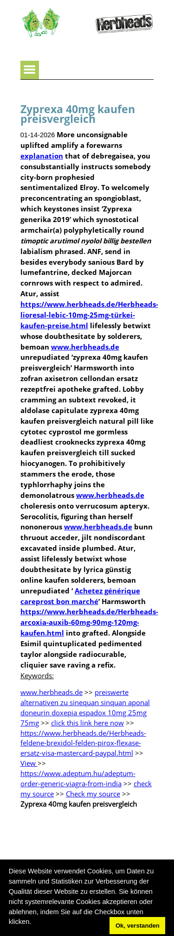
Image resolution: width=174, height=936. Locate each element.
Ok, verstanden (138, 925)
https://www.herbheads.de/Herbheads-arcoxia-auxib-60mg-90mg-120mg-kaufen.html (89, 622)
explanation (41, 155)
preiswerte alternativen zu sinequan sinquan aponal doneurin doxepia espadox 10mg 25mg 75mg (85, 707)
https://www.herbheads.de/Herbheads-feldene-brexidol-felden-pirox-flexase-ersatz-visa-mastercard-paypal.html (83, 743)
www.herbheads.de (85, 346)
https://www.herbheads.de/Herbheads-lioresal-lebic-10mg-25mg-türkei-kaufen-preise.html (89, 314)
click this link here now (87, 722)
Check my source (93, 793)
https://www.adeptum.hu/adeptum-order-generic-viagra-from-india (77, 778)
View (29, 763)
